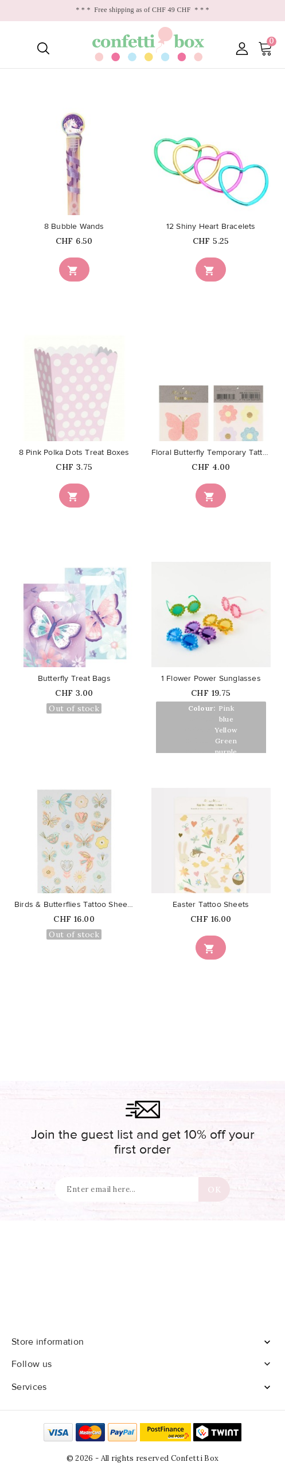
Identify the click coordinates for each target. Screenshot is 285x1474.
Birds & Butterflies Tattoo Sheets (74, 905)
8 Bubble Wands (74, 226)
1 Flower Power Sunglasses (211, 678)
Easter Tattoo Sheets (211, 905)
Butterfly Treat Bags (74, 678)
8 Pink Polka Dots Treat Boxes (74, 452)
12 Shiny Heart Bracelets (211, 226)
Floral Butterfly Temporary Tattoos (211, 452)
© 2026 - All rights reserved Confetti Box (142, 1458)
